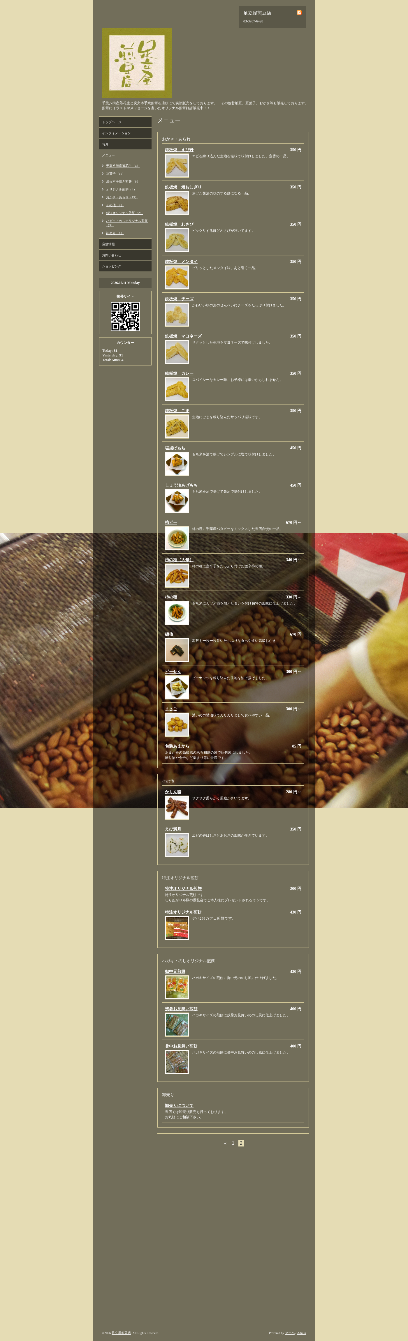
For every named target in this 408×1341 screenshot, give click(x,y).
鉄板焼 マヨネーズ (183, 336)
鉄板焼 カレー (179, 373)
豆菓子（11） (115, 173)
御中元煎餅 (175, 971)
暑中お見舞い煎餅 (181, 1046)
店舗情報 (108, 244)
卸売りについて (179, 1105)
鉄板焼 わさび (179, 224)
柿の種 (171, 597)
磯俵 (169, 634)
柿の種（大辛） (179, 560)
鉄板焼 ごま (177, 411)
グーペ (290, 1333)
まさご (171, 709)
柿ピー (171, 522)
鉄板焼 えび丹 (179, 150)
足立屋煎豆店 (121, 1333)
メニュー (108, 155)
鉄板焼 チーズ (179, 299)
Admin (301, 1333)
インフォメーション (116, 133)
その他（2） (115, 205)
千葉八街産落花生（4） (123, 165)
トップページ (111, 122)
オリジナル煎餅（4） (121, 189)
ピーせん (173, 671)
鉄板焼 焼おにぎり (183, 187)
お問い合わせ (111, 255)
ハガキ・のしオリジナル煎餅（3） (127, 223)
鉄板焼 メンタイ (181, 261)
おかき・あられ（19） (122, 197)
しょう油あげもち (181, 485)
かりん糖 (173, 792)
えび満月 (173, 829)
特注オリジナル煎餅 (183, 888)
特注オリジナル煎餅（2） (124, 213)
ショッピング (111, 266)
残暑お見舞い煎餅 (181, 1009)
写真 (105, 144)
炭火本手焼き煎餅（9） (123, 181)
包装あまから (177, 746)
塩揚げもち (175, 448)
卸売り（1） (115, 233)
